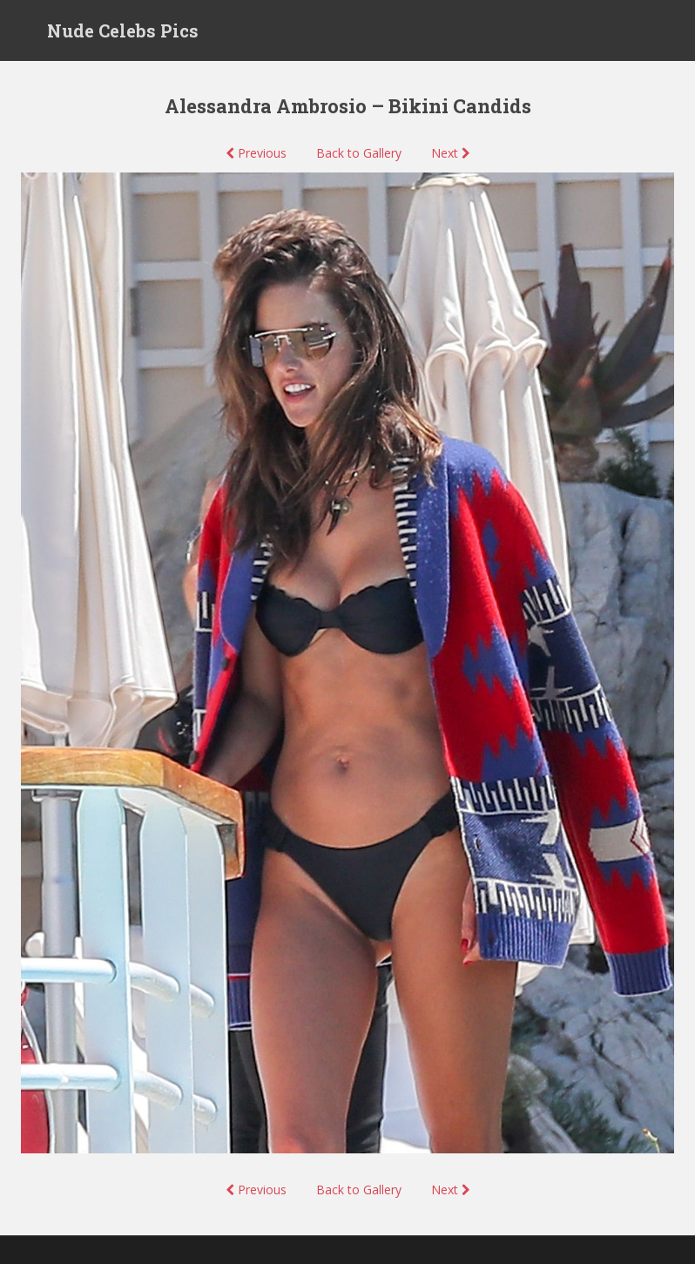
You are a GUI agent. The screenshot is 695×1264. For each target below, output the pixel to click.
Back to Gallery (358, 153)
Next (450, 153)
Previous (256, 153)
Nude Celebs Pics (123, 30)
